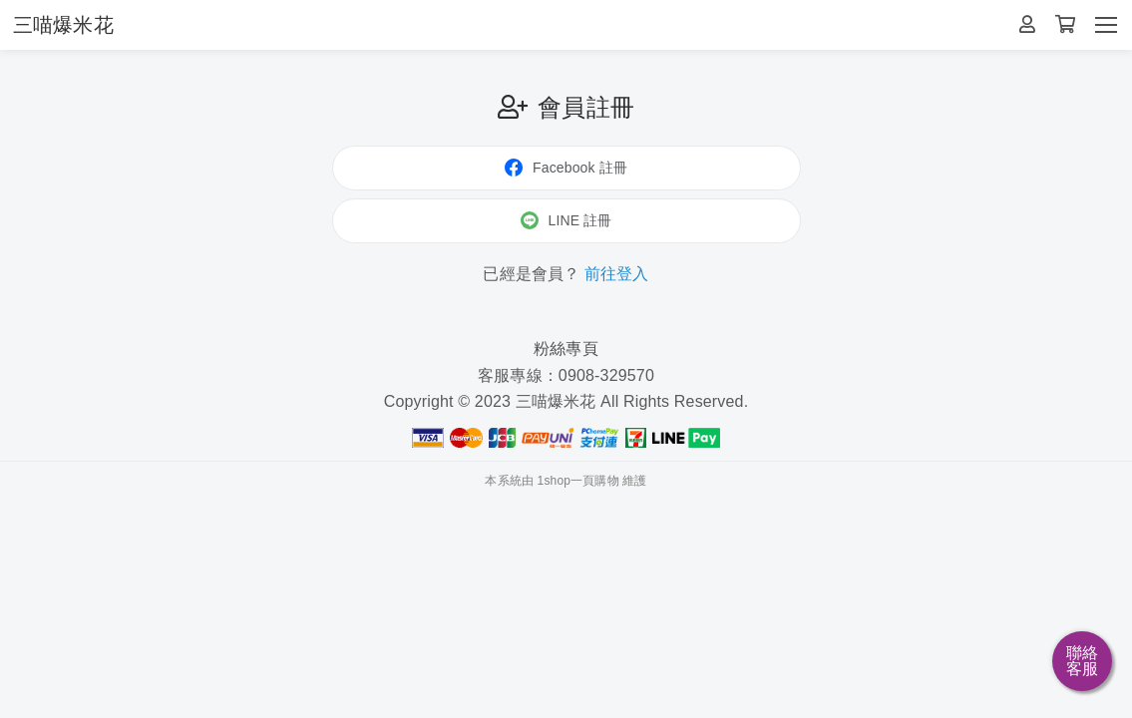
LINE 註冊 (566, 220)
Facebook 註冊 (566, 168)
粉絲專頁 (566, 348)
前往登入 (616, 273)
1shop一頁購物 (578, 481)
